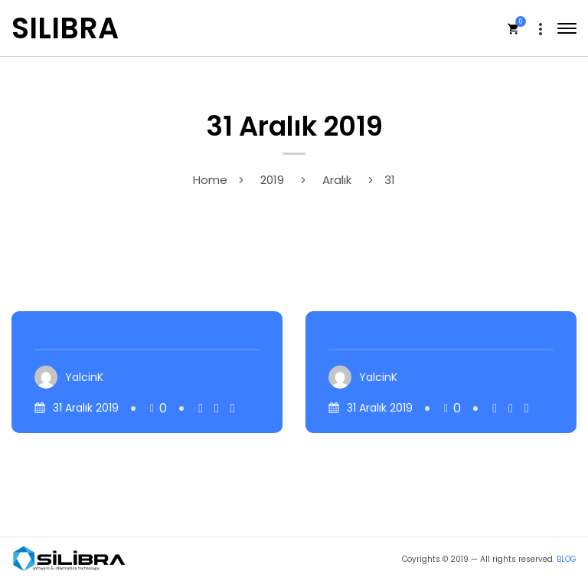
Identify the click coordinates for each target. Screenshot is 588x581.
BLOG (567, 559)
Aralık (336, 180)
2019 (272, 180)
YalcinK (84, 377)
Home (210, 180)
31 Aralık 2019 (86, 407)
